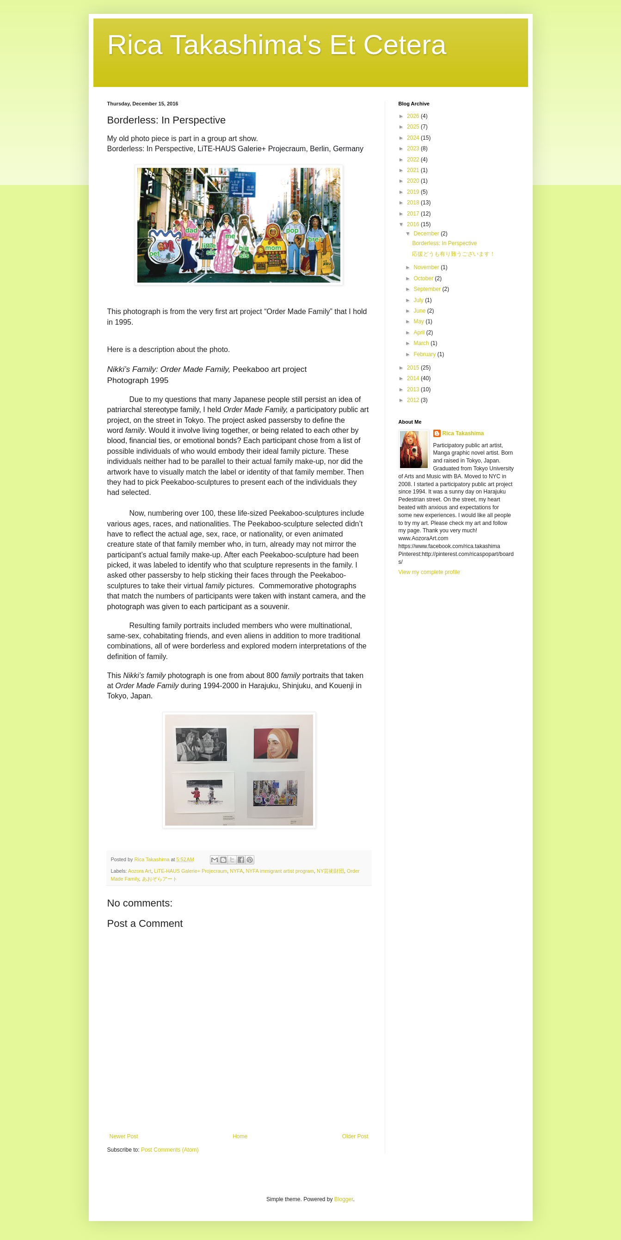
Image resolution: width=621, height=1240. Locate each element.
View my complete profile (429, 572)
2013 (414, 389)
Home (240, 1136)
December (427, 233)
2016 (414, 224)
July (419, 300)
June (420, 311)
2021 (414, 170)
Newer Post (124, 1136)
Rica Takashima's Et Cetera (277, 44)
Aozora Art (139, 871)
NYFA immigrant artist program (280, 871)
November (427, 267)
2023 (414, 148)
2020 (414, 181)
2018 (414, 202)
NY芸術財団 (330, 871)
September (427, 289)
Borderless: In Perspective (444, 243)
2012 (414, 400)
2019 (414, 192)
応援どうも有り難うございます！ (453, 254)
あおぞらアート (160, 879)
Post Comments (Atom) (170, 1150)
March (421, 343)
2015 (414, 367)
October (424, 278)
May (419, 321)
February (425, 354)
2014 (414, 378)
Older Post (355, 1136)
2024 (414, 138)
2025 (414, 126)
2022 (414, 159)
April (419, 332)
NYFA (236, 871)
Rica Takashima (463, 433)
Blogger (343, 1199)
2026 (414, 116)
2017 (414, 213)
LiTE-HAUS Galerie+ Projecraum (190, 871)
